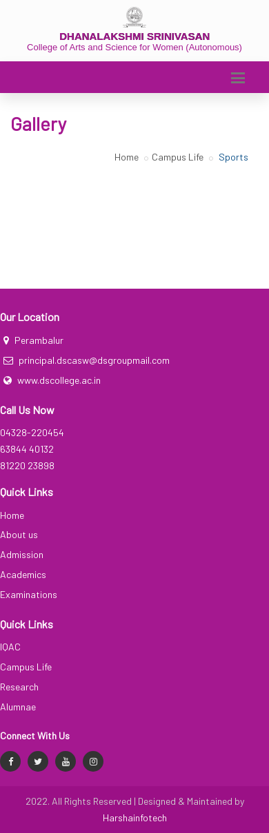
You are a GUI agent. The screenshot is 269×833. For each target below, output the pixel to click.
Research (19, 686)
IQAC (10, 646)
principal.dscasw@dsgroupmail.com (94, 360)
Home (126, 157)
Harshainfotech (135, 817)
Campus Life (177, 157)
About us (19, 534)
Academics (23, 574)
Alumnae (18, 706)
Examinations (28, 594)
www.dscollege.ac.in (59, 380)
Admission (21, 554)
